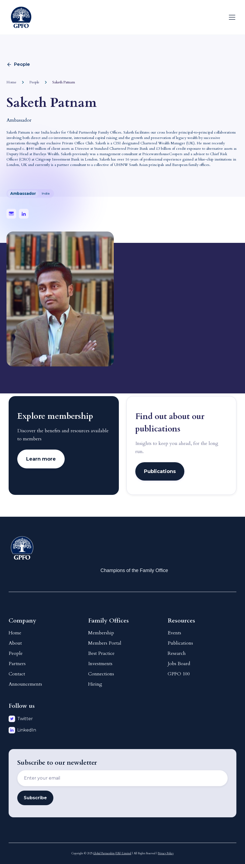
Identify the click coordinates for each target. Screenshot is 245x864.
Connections (101, 674)
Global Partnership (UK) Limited (112, 853)
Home (15, 633)
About (15, 643)
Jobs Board (179, 663)
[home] (21, 17)
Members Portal (104, 643)
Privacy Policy (166, 853)
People (16, 653)
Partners (17, 663)
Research (177, 653)
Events (174, 633)
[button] (231, 17)
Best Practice (101, 653)
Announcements (25, 684)
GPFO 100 (179, 674)
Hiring (95, 684)
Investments (100, 663)
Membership (101, 633)
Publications (180, 643)
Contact (17, 674)
